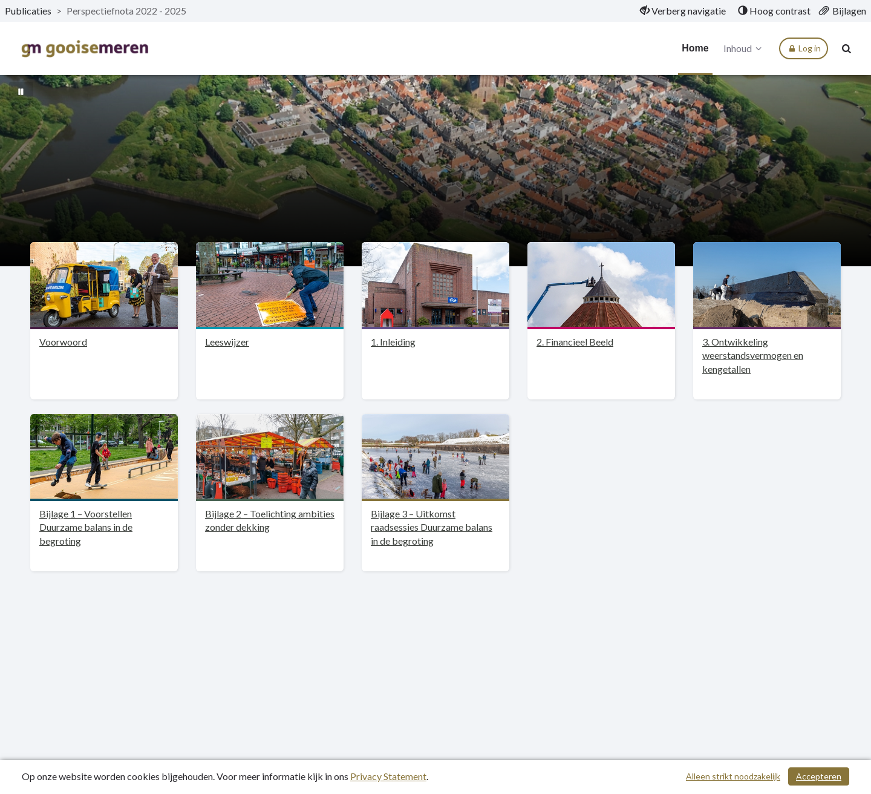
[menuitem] (682, 11)
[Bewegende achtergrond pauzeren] (21, 91)
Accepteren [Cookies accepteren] (818, 776)
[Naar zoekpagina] (846, 48)
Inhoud (744, 48)
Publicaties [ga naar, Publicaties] (28, 10)
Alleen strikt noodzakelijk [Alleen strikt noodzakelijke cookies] (733, 776)
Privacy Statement (388, 776)
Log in (803, 48)
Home (695, 48)
